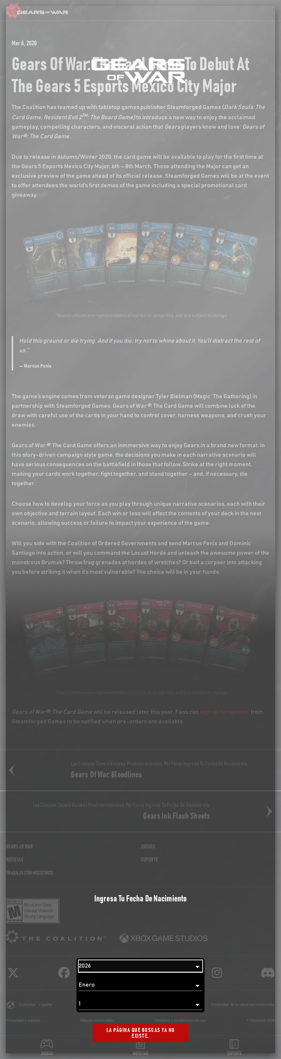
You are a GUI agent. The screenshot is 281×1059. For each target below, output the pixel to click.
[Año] (140, 966)
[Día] (140, 1004)
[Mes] (140, 985)
